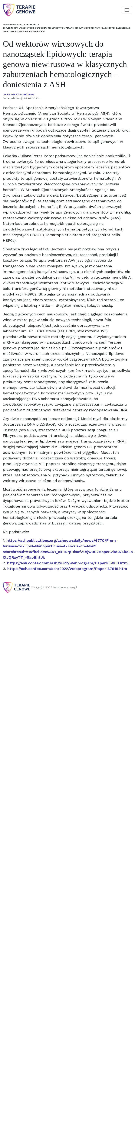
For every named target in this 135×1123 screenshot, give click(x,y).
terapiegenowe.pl (13, 24)
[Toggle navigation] (127, 10)
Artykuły (31, 24)
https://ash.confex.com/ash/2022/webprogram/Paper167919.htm (67, 568)
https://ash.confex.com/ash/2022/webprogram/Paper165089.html (68, 563)
